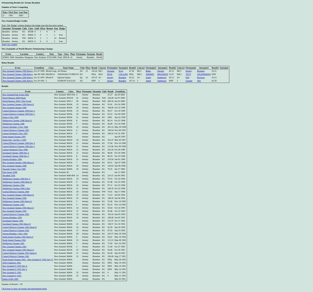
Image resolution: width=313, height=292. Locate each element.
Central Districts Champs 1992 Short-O (19, 227)
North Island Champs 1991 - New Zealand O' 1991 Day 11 (27, 259)
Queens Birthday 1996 (12, 159)
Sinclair (160, 71)
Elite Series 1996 (9, 172)
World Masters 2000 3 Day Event (16, 101)
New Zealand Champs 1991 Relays (17, 81)
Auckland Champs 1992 (12, 221)
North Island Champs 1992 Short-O (17, 237)
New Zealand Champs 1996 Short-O (18, 162)
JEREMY (150, 74)
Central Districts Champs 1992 (15, 230)
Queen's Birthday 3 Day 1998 (15, 127)
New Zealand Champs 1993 (14, 211)
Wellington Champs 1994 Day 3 (16, 179)
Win (199, 81)
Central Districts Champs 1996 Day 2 (18, 143)
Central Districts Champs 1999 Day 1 (18, 114)
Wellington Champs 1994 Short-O (17, 182)
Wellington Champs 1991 (13, 243)
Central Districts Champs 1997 (15, 130)
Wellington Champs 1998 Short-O (17, 120)
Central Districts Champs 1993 (15, 214)
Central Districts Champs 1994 (15, 192)
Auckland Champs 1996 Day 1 (15, 156)
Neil (187, 77)
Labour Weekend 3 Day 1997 (15, 133)
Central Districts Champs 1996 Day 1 (18, 146)
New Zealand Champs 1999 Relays (17, 71)
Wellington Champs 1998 (13, 124)
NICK (109, 74)
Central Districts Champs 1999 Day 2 (18, 111)
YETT (188, 74)
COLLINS (123, 74)
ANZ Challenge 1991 (11, 263)
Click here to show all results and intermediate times (24, 289)
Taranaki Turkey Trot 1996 (13, 169)
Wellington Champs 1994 (13, 185)
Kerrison (201, 77)
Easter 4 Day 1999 (10, 117)
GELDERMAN (204, 74)
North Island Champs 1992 (14, 240)
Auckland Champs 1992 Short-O (16, 224)
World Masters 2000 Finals (14, 98)
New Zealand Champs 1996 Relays (17, 74)
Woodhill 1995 (8, 175)
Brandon (201, 71)
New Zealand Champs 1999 (14, 107)
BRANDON (162, 74)
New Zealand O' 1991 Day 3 (14, 269)
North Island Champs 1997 (14, 137)
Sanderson (161, 77)
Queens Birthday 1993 (12, 217)
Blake (148, 71)
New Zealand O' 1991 (11, 272)
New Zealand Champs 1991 (14, 247)
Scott (121, 71)
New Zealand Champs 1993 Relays (17, 77)
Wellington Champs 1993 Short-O (17, 201)
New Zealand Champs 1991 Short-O (18, 250)
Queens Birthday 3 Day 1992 (14, 234)
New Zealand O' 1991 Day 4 (14, 266)
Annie (148, 77)
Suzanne (110, 71)
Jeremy (189, 71)
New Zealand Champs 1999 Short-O (18, 104)
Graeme (189, 81)
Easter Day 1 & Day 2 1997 (14, 140)
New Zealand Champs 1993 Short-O (18, 208)
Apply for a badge (9, 44)
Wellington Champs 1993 (13, 204)
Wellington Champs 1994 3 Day (16, 188)
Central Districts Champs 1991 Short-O (19, 253)
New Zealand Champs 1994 (14, 198)
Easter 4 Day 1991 (10, 279)
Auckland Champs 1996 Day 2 (15, 153)
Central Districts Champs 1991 (15, 256)
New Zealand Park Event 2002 (15, 95)
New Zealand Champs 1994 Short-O (18, 195)
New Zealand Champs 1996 (14, 166)
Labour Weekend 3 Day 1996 (15, 150)
